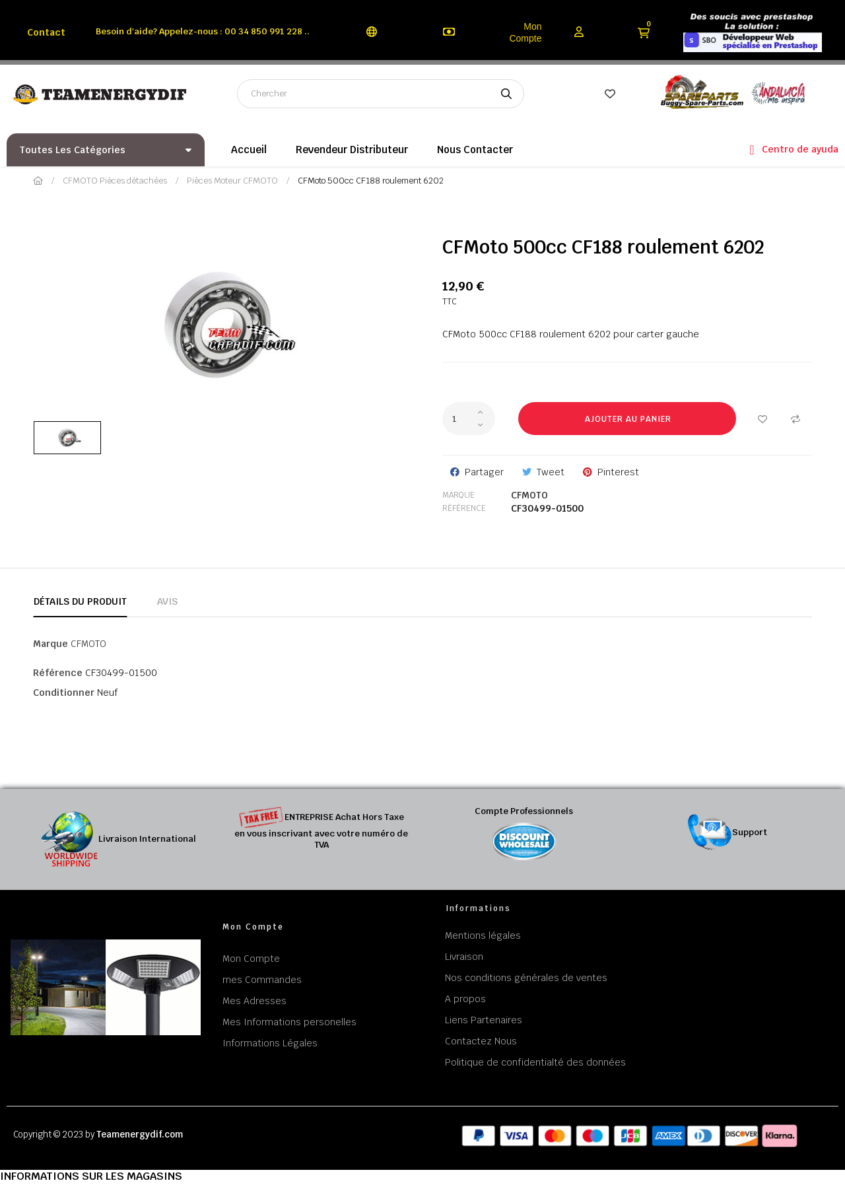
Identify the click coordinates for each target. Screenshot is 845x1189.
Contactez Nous (481, 1041)
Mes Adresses (254, 1001)
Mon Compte (525, 32)
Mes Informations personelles (289, 1022)
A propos (465, 999)
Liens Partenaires (483, 1020)
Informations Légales (270, 1043)
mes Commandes (262, 980)
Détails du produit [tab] (80, 601)
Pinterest (618, 472)
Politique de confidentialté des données (535, 1062)
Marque (458, 495)
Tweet (550, 472)
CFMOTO (529, 495)
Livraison (464, 957)
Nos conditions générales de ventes (526, 978)
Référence (464, 508)
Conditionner (63, 692)
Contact (46, 32)
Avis (167, 601)
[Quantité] (468, 418)
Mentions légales (483, 935)
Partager (484, 472)
